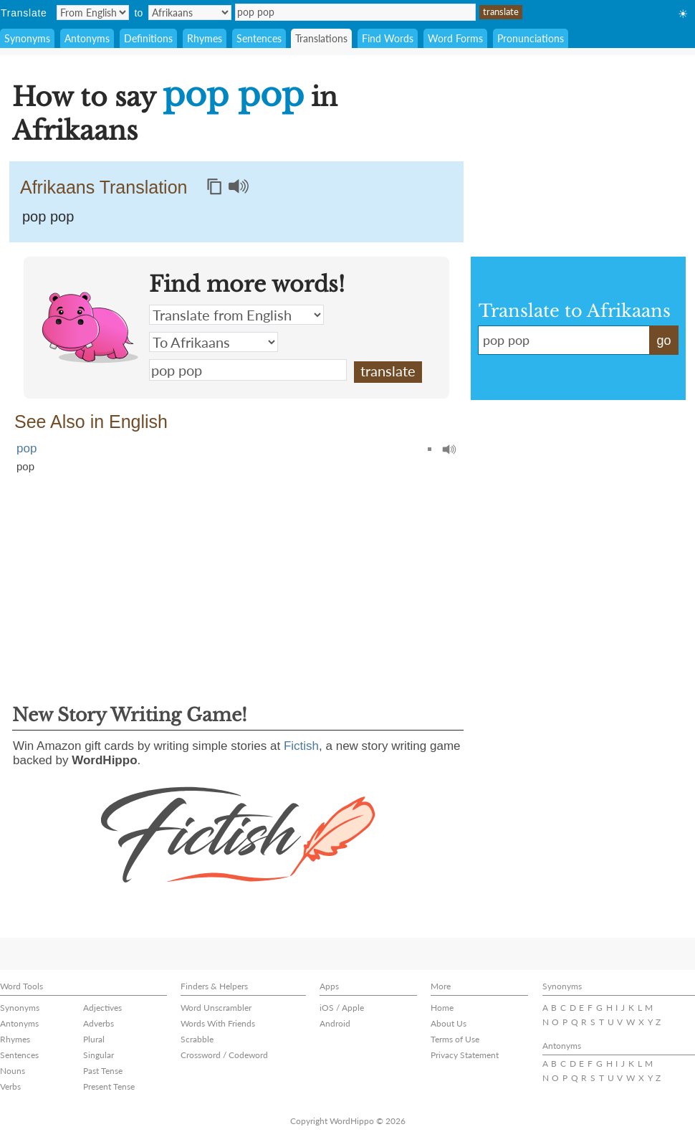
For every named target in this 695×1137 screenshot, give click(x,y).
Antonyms (87, 38)
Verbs (10, 1086)
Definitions (148, 38)
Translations (321, 38)
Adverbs (98, 1023)
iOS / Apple (342, 1007)
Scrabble (197, 1039)
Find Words (387, 38)
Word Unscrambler (216, 1007)
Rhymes (204, 38)
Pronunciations (530, 38)
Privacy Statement (465, 1055)
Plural (94, 1039)
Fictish (301, 746)
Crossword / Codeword (224, 1055)
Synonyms (27, 38)
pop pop (355, 12)
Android (335, 1023)
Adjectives (102, 1007)
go (663, 340)
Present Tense (109, 1086)
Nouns (12, 1070)
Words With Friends (218, 1023)
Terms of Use (455, 1039)
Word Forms (455, 38)
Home (442, 1007)
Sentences (259, 38)
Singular (98, 1055)
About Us (448, 1023)
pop (26, 448)
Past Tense (103, 1070)
